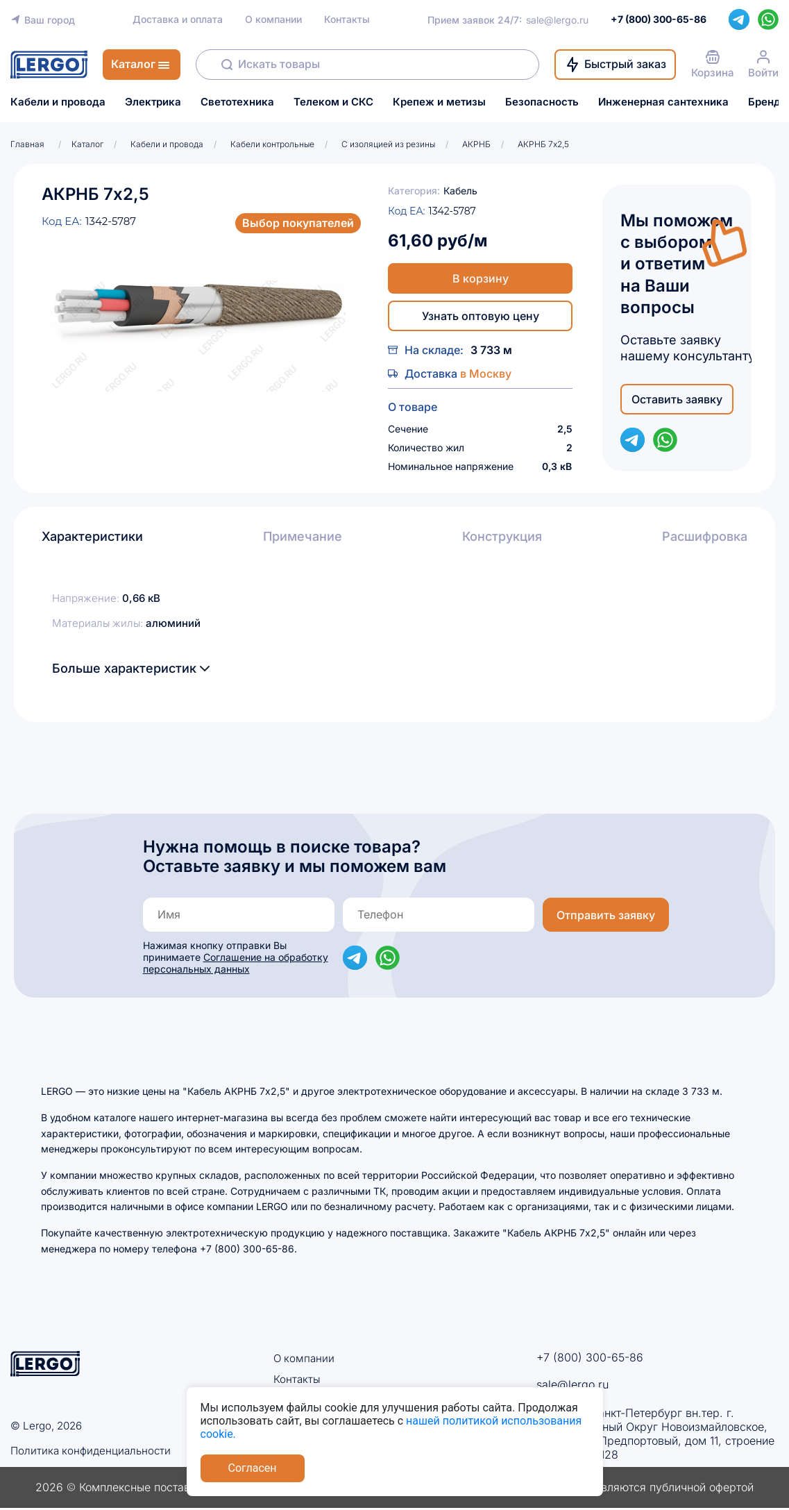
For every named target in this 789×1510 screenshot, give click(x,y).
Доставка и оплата (178, 19)
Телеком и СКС (333, 102)
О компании (273, 19)
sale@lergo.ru (557, 20)
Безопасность (542, 102)
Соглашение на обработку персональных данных (235, 963)
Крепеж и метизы (439, 102)
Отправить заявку (606, 915)
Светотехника (237, 102)
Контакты (347, 19)
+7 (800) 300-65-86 (589, 1357)
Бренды (768, 102)
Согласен (252, 1468)
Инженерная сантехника (663, 102)
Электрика (153, 102)
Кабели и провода (57, 102)
